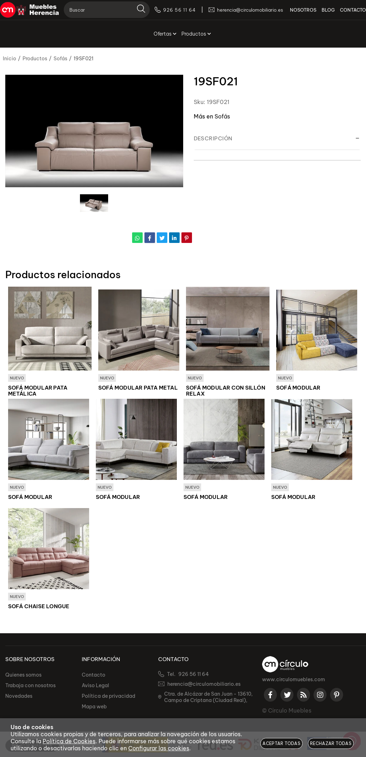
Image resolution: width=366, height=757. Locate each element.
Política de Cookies (69, 741)
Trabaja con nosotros (30, 686)
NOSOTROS (298, 14)
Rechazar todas (331, 743)
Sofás (222, 116)
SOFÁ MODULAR (298, 388)
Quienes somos (23, 676)
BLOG (322, 14)
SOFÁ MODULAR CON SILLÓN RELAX (225, 391)
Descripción (213, 138)
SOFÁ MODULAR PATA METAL (138, 388)
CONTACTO (348, 14)
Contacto (93, 676)
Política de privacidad (108, 697)
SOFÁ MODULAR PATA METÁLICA (38, 391)
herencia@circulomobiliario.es (204, 685)
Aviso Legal (95, 686)
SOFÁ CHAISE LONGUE (39, 607)
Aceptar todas (281, 743)
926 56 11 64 (193, 675)
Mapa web (94, 707)
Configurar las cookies (158, 748)
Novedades (18, 697)
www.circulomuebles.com (293, 680)
